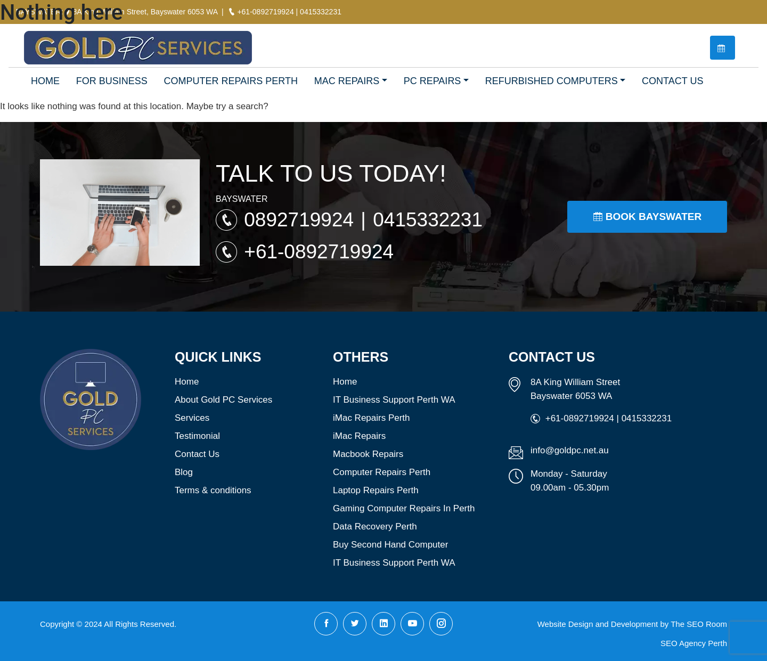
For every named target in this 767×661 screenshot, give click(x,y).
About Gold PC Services (223, 400)
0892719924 (301, 220)
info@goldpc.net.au (570, 450)
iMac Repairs (359, 436)
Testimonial (197, 436)
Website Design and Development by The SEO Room (632, 624)
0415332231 (428, 220)
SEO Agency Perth (693, 643)
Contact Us (197, 454)
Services (192, 418)
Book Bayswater (647, 216)
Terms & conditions (213, 490)
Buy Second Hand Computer (390, 545)
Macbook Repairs (368, 454)
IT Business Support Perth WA (394, 400)
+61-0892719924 (319, 252)
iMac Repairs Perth (371, 418)
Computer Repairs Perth (381, 472)
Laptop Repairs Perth (376, 490)
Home (187, 382)
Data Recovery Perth (375, 526)
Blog (184, 472)
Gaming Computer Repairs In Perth (404, 508)
